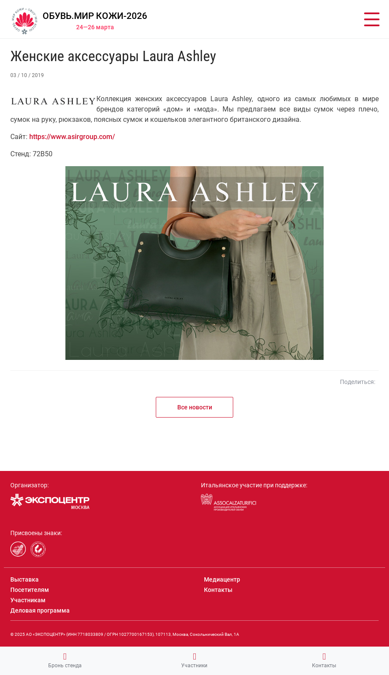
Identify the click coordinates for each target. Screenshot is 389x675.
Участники (194, 660)
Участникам (28, 600)
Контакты (324, 660)
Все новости (194, 407)
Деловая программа (40, 610)
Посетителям (29, 589)
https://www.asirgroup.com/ (72, 137)
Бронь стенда (65, 660)
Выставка (24, 579)
